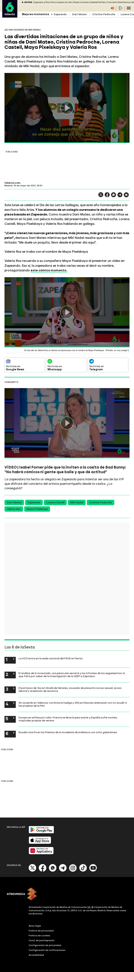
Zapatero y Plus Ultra (44, 2)
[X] (32, 870)
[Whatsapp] (53, 870)
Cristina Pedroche (103, 14)
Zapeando (60, 14)
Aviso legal (35, 925)
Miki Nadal (76, 502)
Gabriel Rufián (98, 2)
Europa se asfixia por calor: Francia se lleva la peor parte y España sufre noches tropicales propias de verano (68, 719)
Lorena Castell (55, 502)
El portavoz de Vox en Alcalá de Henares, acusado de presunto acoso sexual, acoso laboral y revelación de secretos (70, 689)
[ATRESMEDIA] (67, 894)
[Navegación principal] (129, 8)
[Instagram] (73, 870)
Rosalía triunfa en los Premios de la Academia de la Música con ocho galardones (68, 732)
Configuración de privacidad (45, 945)
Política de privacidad (41, 930)
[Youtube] (93, 870)
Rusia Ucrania (81, 2)
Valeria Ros (14, 509)
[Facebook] (42, 870)
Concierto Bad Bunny (118, 2)
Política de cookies (39, 935)
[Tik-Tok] (83, 870)
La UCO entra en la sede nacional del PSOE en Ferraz (51, 658)
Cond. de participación (42, 940)
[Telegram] (63, 870)
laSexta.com (12, 183)
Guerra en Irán (64, 2)
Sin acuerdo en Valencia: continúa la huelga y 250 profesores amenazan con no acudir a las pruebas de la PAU (73, 704)
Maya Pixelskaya (37, 509)
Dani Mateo (79, 14)
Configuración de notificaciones (47, 950)
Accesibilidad (36, 955)
